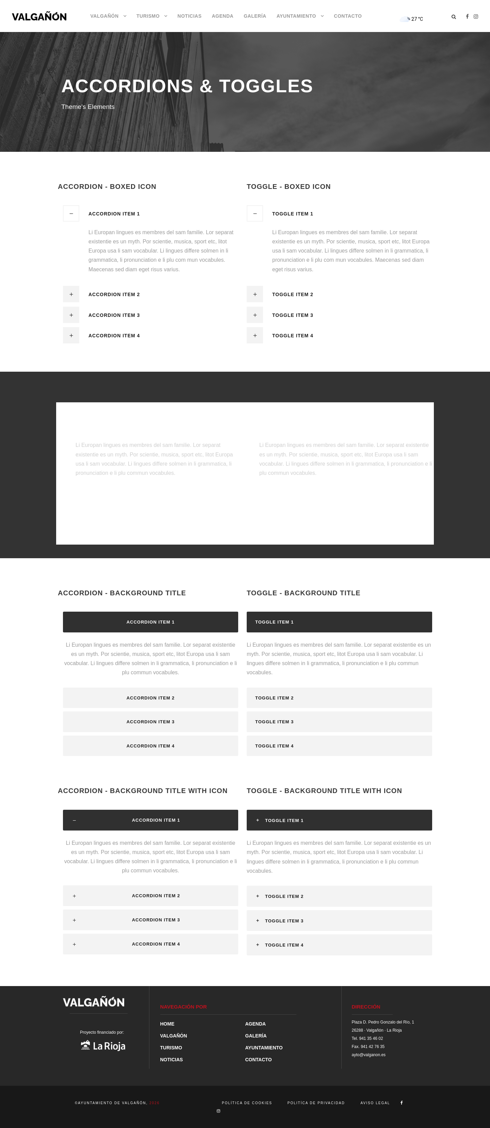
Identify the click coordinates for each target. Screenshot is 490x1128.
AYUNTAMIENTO (296, 16)
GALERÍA (255, 16)
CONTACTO (348, 16)
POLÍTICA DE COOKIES (248, 1103)
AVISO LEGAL (375, 1103)
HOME (167, 1024)
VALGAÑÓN (104, 16)
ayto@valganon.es (369, 1054)
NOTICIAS (190, 16)
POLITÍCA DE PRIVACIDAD (316, 1103)
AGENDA (222, 16)
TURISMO (148, 16)
